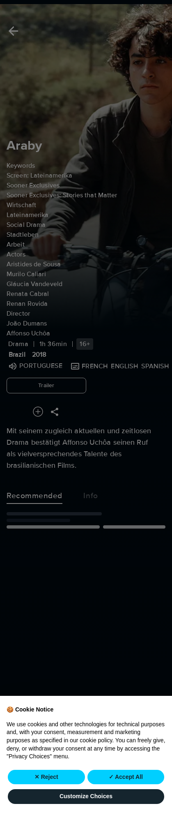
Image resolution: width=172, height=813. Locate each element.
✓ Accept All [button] (126, 777)
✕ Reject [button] (46, 777)
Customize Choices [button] (86, 797)
